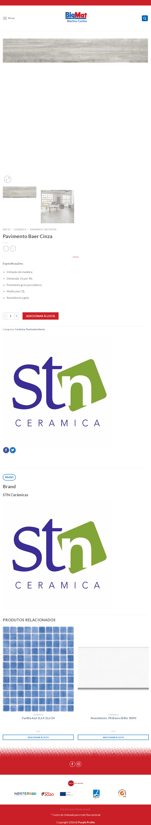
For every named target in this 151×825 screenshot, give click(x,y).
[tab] (9, 477)
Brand (9, 477)
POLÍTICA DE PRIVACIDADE (75, 809)
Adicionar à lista (40, 316)
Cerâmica (20, 229)
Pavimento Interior (43, 229)
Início (6, 229)
